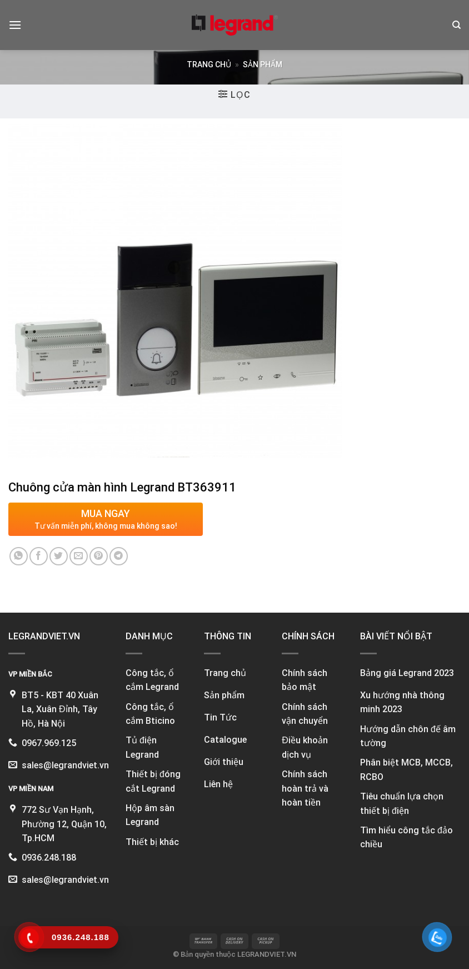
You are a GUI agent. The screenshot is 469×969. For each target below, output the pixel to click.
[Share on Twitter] (58, 556)
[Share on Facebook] (38, 556)
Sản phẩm (262, 64)
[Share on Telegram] (118, 556)
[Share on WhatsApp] (18, 556)
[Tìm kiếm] (456, 25)
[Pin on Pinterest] (98, 556)
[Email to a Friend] (78, 556)
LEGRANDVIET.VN (266, 954)
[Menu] (15, 24)
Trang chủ (209, 64)
